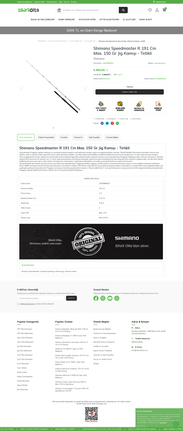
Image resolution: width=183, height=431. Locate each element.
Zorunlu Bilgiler (112, 137)
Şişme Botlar (22, 385)
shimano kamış (70, 271)
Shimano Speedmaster (30, 271)
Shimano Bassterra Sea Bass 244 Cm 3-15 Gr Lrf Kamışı (71, 343)
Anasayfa (42, 41)
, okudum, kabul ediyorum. (35, 304)
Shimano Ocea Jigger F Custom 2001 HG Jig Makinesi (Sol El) (72, 389)
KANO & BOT (145, 19)
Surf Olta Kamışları (25, 355)
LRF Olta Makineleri (25, 333)
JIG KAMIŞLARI (90, 41)
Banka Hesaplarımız (25, 2)
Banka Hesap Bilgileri (102, 329)
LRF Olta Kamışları (24, 329)
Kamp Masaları (23, 381)
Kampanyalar (52, 2)
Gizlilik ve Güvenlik (100, 346)
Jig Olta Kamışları (24, 346)
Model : (157, 63)
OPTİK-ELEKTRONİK (109, 19)
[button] (53, 127)
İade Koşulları (94, 137)
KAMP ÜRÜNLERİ (66, 19)
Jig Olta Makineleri (24, 350)
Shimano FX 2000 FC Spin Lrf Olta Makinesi (69, 350)
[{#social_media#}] (95, 298)
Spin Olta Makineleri (25, 342)
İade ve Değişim (99, 337)
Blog (60, 2)
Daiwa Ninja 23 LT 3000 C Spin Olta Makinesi (70, 363)
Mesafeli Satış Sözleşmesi (104, 342)
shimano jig (59, 271)
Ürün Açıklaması (25, 137)
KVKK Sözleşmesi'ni (27, 304)
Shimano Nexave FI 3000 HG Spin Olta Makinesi (71, 376)
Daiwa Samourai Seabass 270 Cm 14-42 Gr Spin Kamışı (72, 369)
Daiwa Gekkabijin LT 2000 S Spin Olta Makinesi (70, 336)
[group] (53, 86)
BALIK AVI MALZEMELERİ (58, 41)
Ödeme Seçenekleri (46, 137)
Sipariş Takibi (39, 2)
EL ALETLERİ (129, 19)
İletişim (74, 2)
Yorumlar (64, 137)
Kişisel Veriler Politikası (102, 350)
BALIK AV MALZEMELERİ (43, 19)
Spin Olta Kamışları (25, 337)
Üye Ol (66, 2)
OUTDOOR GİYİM (87, 19)
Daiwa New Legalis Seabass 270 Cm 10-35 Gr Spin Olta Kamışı (72, 356)
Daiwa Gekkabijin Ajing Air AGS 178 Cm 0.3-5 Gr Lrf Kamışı (71, 330)
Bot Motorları (22, 389)
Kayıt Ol (71, 298)
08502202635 (159, 2)
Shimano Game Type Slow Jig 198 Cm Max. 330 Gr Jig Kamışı (70, 383)
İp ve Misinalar (23, 363)
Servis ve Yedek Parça (102, 359)
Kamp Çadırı (22, 372)
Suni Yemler (22, 368)
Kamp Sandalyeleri (25, 376)
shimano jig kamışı (47, 271)
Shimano (98, 58)
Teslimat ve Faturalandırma (104, 333)
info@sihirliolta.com (140, 350)
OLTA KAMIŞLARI (76, 41)
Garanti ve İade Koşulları (103, 355)
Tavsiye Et (111, 119)
